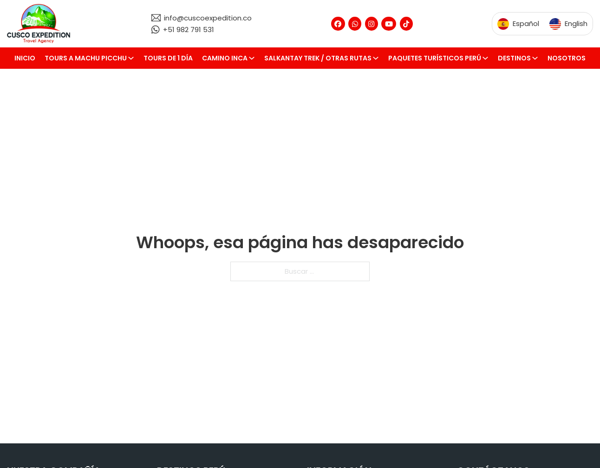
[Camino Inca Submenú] (254, 58)
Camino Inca (225, 58)
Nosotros (567, 58)
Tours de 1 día (168, 58)
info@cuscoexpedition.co (208, 18)
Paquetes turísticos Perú (434, 58)
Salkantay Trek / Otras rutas (318, 58)
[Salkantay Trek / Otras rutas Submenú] (378, 58)
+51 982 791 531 (188, 29)
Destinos (514, 58)
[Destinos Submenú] (537, 58)
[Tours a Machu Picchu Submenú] (133, 58)
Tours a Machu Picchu (86, 58)
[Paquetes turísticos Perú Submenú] (487, 58)
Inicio (24, 58)
